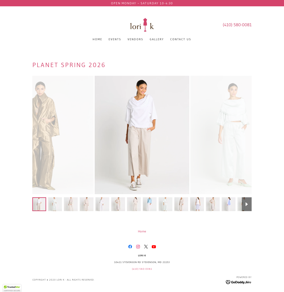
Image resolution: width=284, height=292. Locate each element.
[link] (142, 24)
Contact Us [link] (180, 39)
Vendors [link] (135, 39)
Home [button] (142, 231)
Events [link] (115, 39)
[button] (12, 288)
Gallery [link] (157, 39)
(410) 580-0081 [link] (237, 24)
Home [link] (97, 39)
